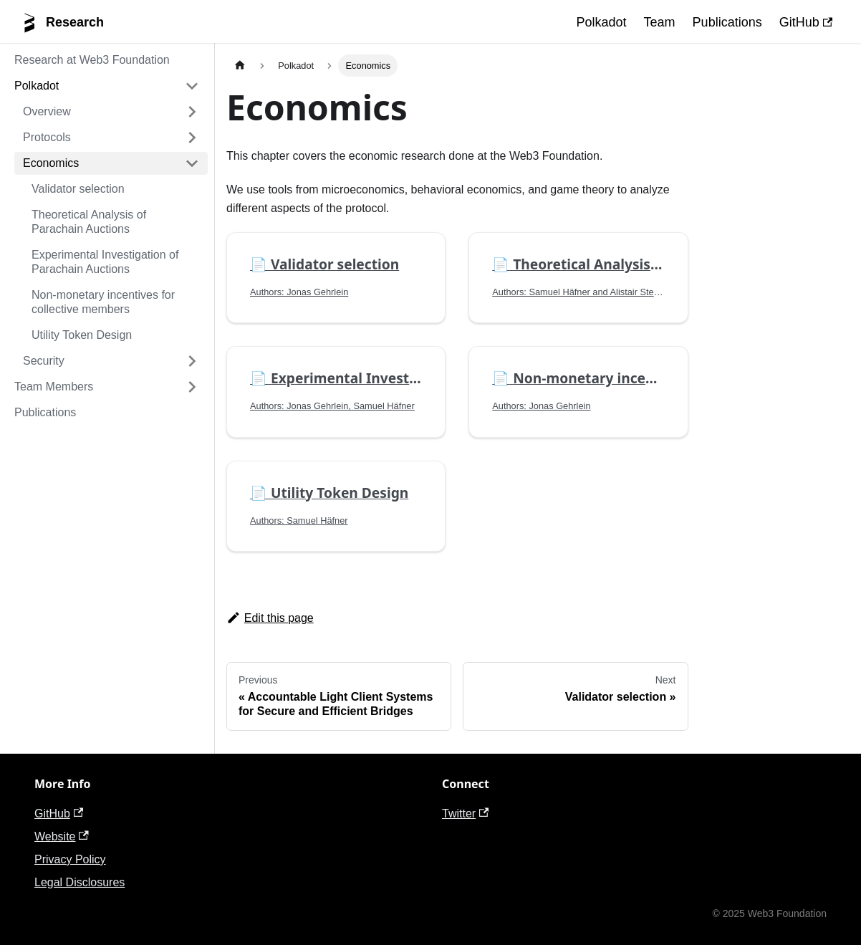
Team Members (53, 386)
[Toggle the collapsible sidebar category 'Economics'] (192, 163)
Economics (51, 163)
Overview (47, 111)
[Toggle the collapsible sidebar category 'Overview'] (192, 111)
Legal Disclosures (79, 882)
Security (43, 361)
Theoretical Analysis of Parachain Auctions (89, 221)
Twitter (465, 813)
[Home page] (240, 65)
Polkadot (602, 22)
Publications (727, 22)
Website (61, 836)
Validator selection (78, 189)
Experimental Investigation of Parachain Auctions (105, 262)
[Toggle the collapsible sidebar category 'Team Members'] (192, 386)
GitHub (805, 22)
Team (659, 22)
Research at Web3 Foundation (92, 60)
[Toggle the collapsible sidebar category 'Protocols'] (192, 137)
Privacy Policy (70, 859)
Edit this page (270, 618)
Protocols (47, 137)
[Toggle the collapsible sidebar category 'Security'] (192, 361)
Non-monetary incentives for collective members (103, 302)
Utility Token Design (82, 335)
